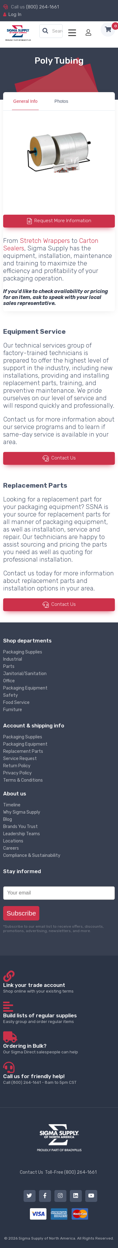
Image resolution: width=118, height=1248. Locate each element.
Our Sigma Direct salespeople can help (59, 1048)
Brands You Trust (20, 826)
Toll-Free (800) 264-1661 (71, 1172)
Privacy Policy (17, 773)
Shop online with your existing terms (59, 988)
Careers (11, 848)
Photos (61, 101)
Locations (13, 841)
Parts (8, 666)
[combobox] (51, 31)
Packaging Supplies (22, 652)
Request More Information (62, 221)
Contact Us (63, 458)
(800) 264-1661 (42, 7)
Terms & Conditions (23, 780)
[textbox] (52, 31)
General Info (25, 101)
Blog (7, 819)
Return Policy (17, 765)
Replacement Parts (23, 751)
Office (9, 681)
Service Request (20, 758)
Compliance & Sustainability (31, 855)
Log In (14, 14)
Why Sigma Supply (21, 812)
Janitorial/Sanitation (25, 673)
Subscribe (21, 913)
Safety (10, 695)
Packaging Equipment (25, 688)
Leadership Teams (21, 833)
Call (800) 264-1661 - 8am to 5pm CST (59, 1079)
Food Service (16, 702)
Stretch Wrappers (45, 240)
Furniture (12, 709)
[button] (45, 31)
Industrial (12, 659)
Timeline (11, 805)
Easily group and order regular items (59, 1018)
